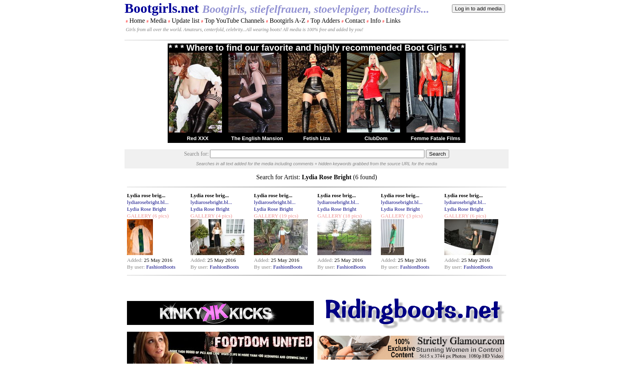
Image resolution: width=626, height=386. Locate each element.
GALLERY (139, 216)
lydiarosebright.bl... (147, 202)
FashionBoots (160, 267)
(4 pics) (223, 216)
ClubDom (376, 138)
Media (158, 20)
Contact (355, 20)
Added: (135, 260)
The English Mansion (257, 138)
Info (375, 20)
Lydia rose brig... (146, 195)
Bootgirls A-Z (287, 20)
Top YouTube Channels (234, 20)
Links (393, 20)
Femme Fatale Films (435, 138)
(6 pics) (160, 216)
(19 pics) (288, 216)
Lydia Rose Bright (146, 209)
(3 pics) (414, 216)
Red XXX (197, 138)
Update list (186, 20)
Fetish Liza (316, 138)
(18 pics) (352, 216)
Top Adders (325, 20)
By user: (136, 267)
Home (137, 20)
